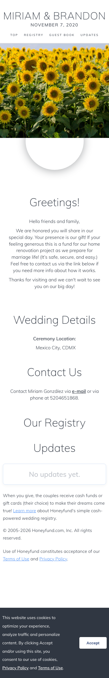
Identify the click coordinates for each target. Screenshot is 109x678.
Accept (93, 643)
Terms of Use (16, 559)
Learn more (24, 510)
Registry (33, 35)
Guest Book (62, 35)
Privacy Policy (53, 559)
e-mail (79, 391)
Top (14, 35)
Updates (90, 35)
